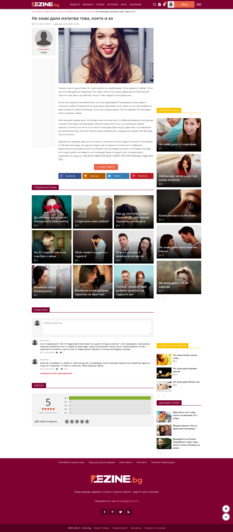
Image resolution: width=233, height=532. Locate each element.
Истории (112, 4)
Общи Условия (101, 528)
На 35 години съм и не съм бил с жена (50, 254)
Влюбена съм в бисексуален (45, 289)
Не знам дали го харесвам (177, 144)
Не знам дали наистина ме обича (178, 249)
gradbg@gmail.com (127, 501)
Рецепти (75, 4)
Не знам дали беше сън (186, 381)
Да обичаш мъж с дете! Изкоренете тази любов (51, 219)
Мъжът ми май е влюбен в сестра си (130, 254)
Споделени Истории (52, 11)
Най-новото (125, 462)
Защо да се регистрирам (102, 462)
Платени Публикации (163, 462)
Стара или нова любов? (92, 221)
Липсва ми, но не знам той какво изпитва (178, 178)
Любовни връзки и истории (79, 11)
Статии (100, 4)
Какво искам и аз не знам (177, 215)
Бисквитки (136, 528)
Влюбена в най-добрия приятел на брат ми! (91, 292)
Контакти (142, 462)
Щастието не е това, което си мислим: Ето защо (185, 415)
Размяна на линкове (154, 528)
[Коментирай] (96, 327)
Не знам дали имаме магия (185, 370)
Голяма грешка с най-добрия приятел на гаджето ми (131, 290)
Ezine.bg (36, 11)
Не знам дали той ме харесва (174, 285)
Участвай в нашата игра (71, 462)
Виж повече (107, 167)
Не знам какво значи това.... (185, 356)
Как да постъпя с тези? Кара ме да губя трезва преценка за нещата (132, 217)
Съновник (135, 4)
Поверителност (120, 528)
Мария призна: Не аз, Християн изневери (185, 427)
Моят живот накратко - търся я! (91, 254)
